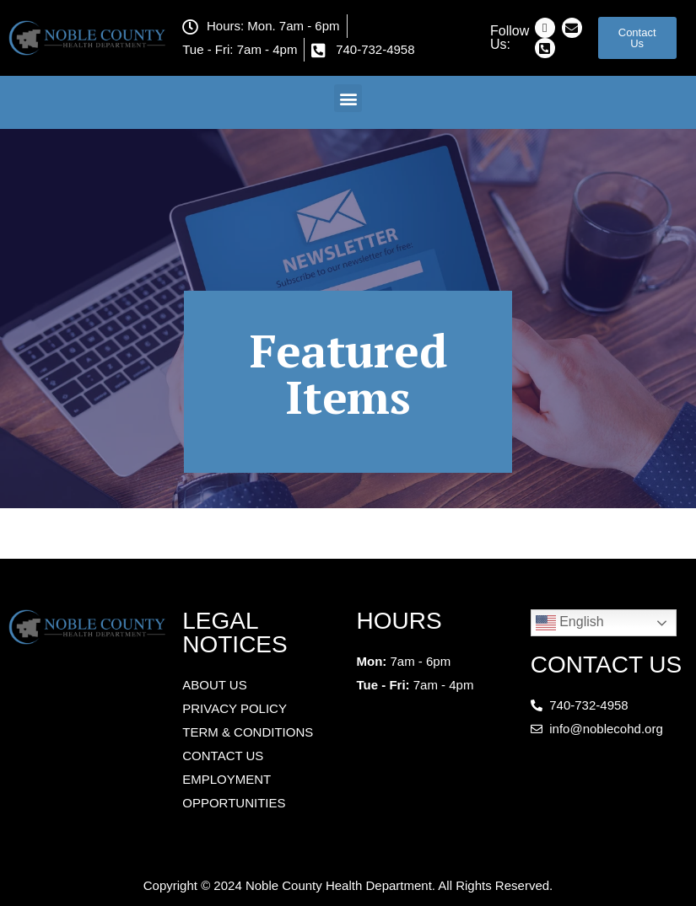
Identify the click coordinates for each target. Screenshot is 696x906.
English (570, 623)
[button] (348, 98)
